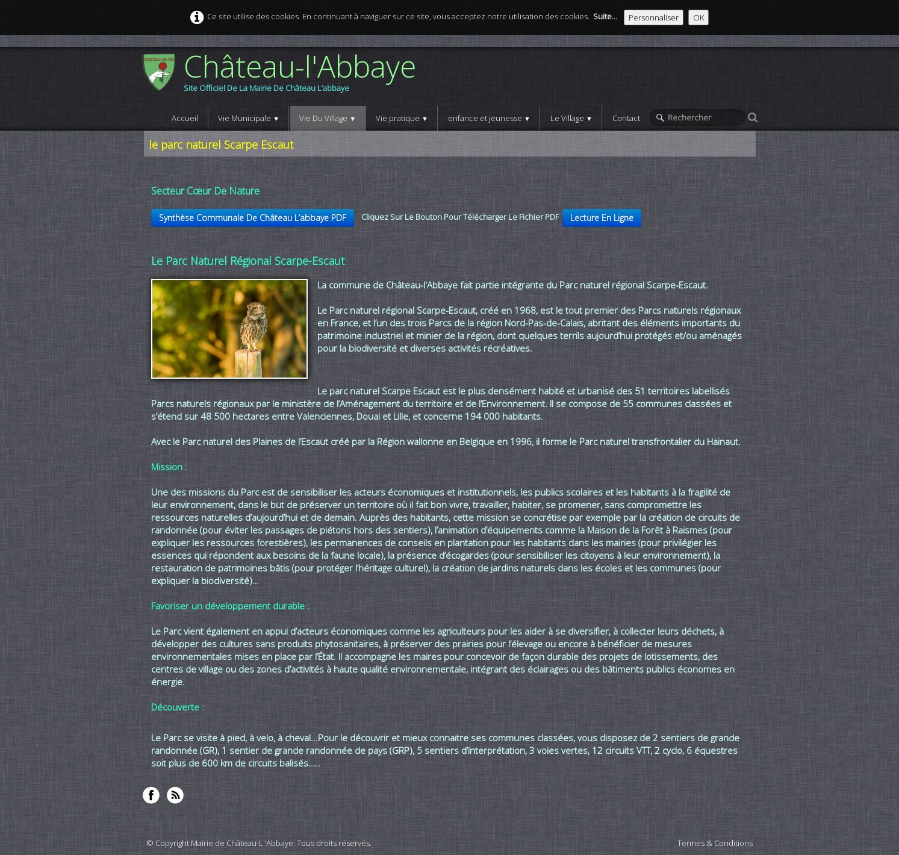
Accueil (185, 118)
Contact (626, 118)
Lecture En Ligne (601, 217)
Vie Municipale (248, 118)
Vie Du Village (327, 118)
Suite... (605, 16)
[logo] (283, 76)
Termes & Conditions (715, 843)
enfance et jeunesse (489, 118)
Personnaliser (654, 17)
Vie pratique (402, 118)
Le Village (571, 118)
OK (698, 17)
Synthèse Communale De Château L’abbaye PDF (252, 217)
